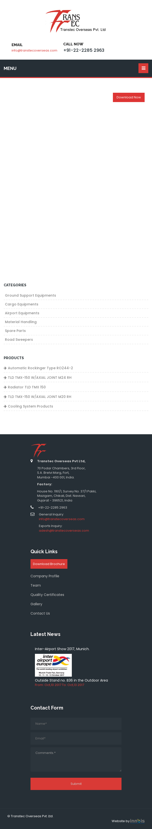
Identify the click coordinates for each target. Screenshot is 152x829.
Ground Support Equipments (30, 295)
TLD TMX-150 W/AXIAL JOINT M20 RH (39, 396)
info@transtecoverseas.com (34, 50)
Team (35, 585)
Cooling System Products (30, 406)
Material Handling (21, 321)
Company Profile (44, 576)
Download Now (129, 97)
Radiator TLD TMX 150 (27, 387)
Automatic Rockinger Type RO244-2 (40, 368)
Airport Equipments (22, 313)
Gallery (36, 604)
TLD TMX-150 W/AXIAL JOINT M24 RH (40, 377)
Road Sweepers (19, 339)
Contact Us (40, 613)
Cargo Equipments (21, 304)
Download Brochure (49, 564)
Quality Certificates (47, 594)
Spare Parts (15, 330)
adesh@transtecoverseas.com (64, 530)
